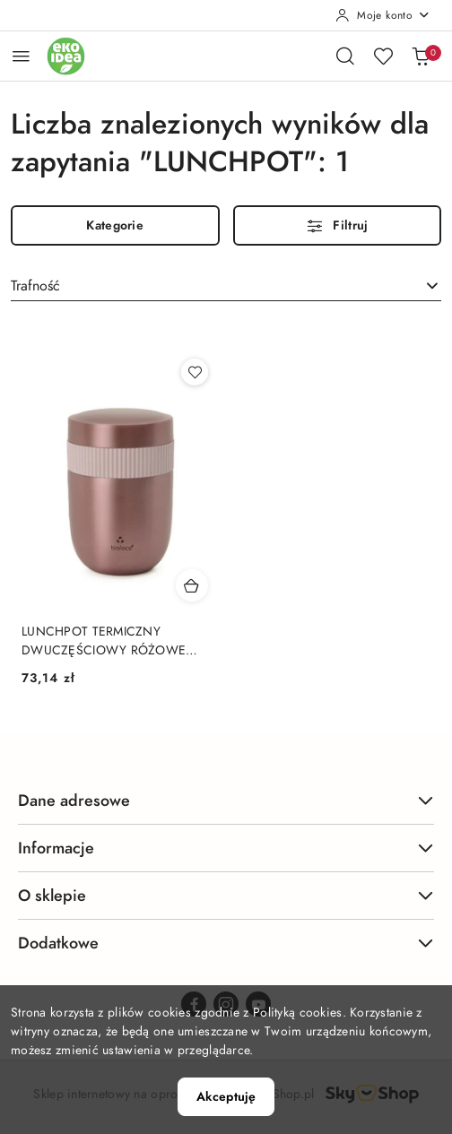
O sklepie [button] (226, 895)
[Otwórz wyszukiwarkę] (345, 56)
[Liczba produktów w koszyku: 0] (420, 56)
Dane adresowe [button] (226, 800)
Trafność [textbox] (35, 286)
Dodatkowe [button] (226, 942)
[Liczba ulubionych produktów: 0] (383, 56)
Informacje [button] (226, 847)
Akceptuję (226, 1096)
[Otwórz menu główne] (21, 56)
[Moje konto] (382, 15)
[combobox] (226, 286)
